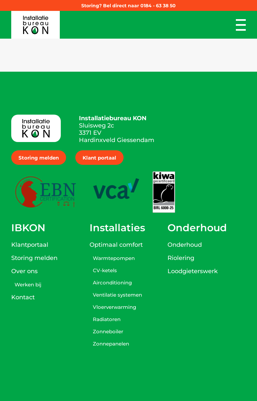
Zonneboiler (108, 331)
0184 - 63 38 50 (158, 6)
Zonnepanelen (111, 344)
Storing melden (38, 158)
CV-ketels (105, 270)
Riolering (180, 258)
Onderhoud (184, 244)
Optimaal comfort (116, 244)
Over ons (24, 271)
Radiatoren (107, 319)
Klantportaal (29, 244)
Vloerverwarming (114, 307)
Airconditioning (112, 282)
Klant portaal (99, 158)
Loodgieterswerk (192, 271)
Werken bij (28, 284)
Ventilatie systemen (117, 295)
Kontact (23, 297)
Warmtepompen (114, 258)
